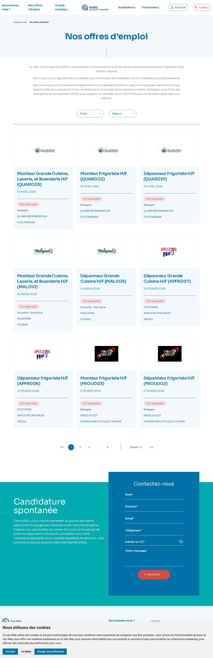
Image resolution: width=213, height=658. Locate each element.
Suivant (134, 447)
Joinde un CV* (135, 541)
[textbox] (85, 113)
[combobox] (90, 113)
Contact (204, 7)
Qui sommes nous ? (121, 620)
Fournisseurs (150, 7)
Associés (180, 7)
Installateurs (126, 7)
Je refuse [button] (26, 651)
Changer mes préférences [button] (50, 651)
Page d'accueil (20, 22)
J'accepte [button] (10, 651)
